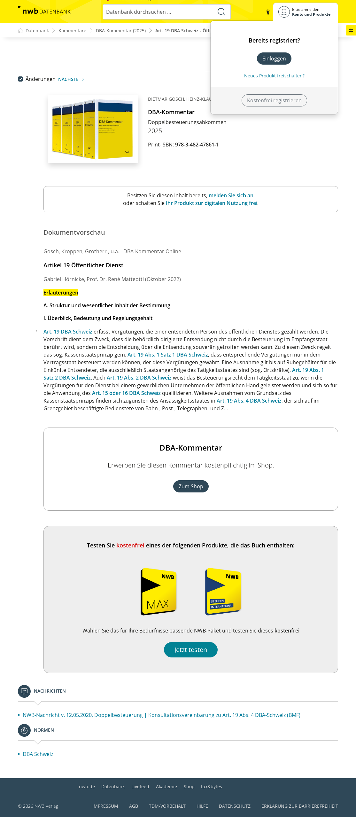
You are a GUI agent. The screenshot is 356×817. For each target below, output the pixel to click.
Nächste (71, 79)
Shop (189, 786)
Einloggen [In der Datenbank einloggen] (274, 58)
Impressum (105, 806)
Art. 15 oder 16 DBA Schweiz (126, 393)
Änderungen (41, 78)
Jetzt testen (190, 649)
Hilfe (202, 806)
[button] (268, 11)
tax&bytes (211, 786)
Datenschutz (235, 806)
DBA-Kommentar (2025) (121, 30)
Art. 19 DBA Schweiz (67, 331)
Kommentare (72, 30)
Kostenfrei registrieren (274, 100)
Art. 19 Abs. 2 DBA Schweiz (139, 377)
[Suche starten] (221, 12)
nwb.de (87, 786)
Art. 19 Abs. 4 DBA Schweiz (249, 400)
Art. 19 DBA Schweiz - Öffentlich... (191, 30)
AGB (133, 806)
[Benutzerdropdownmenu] (305, 12)
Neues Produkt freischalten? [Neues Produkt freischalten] (274, 76)
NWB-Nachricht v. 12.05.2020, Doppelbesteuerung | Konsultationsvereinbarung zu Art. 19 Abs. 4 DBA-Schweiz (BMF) (161, 715)
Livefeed (140, 786)
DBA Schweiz (38, 754)
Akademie (166, 786)
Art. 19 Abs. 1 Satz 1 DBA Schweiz (168, 354)
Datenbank (113, 786)
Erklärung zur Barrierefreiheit (299, 806)
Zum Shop (191, 486)
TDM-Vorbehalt (167, 806)
